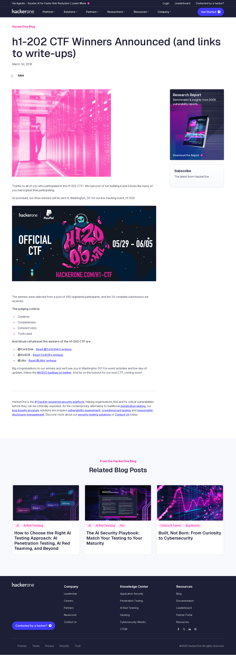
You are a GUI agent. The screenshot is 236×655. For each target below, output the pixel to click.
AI (17, 525)
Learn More (79, 3)
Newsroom (70, 614)
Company (163, 11)
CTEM (123, 629)
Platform (48, 11)
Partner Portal (184, 614)
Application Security (131, 593)
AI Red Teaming (33, 525)
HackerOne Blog (23, 26)
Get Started (208, 12)
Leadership (70, 593)
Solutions (69, 11)
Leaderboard (182, 3)
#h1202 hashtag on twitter (54, 372)
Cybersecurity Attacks (133, 621)
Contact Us (70, 621)
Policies (22, 645)
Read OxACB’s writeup (48, 355)
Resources (140, 11)
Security (64, 645)
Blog (179, 593)
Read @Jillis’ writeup (42, 360)
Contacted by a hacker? (210, 3)
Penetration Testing (131, 600)
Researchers (115, 11)
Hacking (125, 614)
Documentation (185, 600)
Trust (78, 645)
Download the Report (186, 155)
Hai (122, 525)
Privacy (49, 645)
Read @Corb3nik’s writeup (54, 349)
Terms (36, 645)
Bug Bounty (193, 525)
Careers (68, 600)
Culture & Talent (171, 525)
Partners (91, 11)
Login (166, 3)
